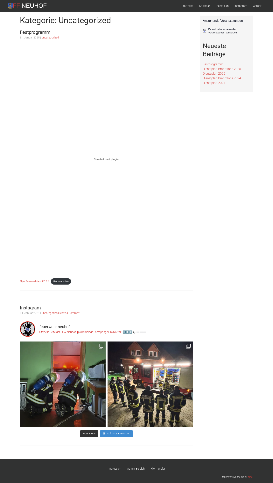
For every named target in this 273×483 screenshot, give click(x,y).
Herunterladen (61, 281)
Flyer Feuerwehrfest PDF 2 (34, 281)
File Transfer (157, 468)
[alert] (226, 31)
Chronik (257, 5)
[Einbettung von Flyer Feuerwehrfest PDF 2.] (106, 159)
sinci (250, 476)
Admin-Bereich (136, 468)
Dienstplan (222, 5)
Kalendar (204, 5)
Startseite (187, 5)
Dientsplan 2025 (214, 73)
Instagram (240, 5)
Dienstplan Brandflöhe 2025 (222, 69)
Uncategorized (50, 37)
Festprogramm (35, 32)
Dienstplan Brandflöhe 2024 (222, 78)
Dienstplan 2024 (214, 83)
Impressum (114, 468)
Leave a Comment (69, 312)
